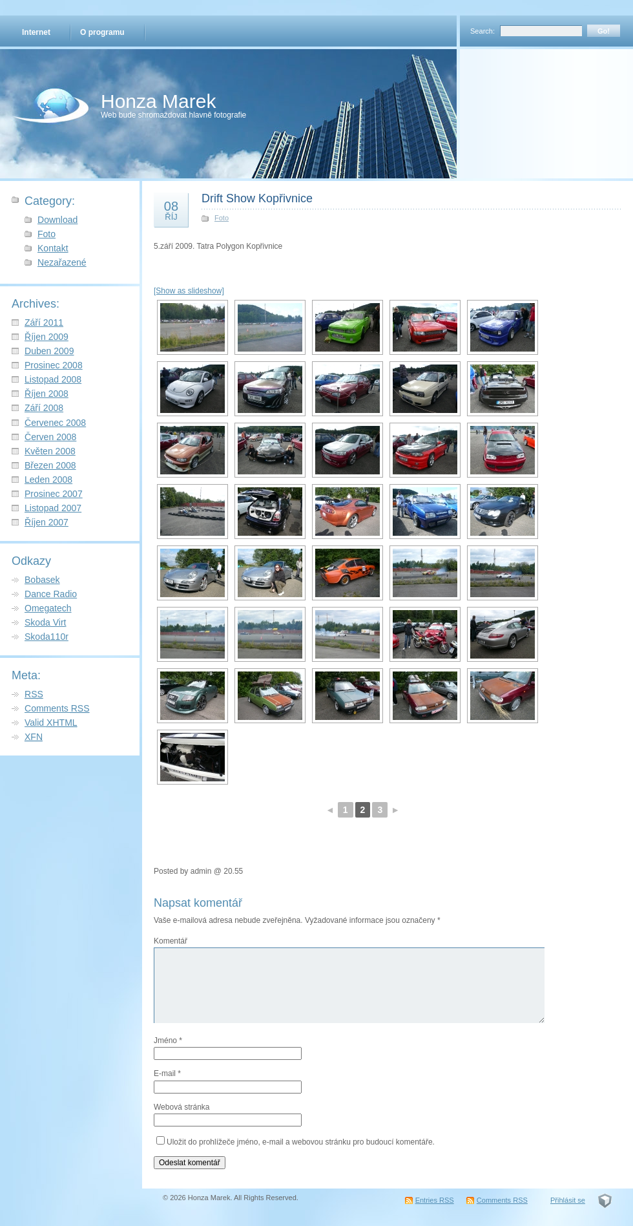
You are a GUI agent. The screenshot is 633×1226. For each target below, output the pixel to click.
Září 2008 (44, 408)
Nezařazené (62, 262)
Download (57, 220)
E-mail (167, 1073)
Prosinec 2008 (54, 365)
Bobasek (42, 580)
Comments (57, 708)
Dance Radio (51, 594)
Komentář (170, 941)
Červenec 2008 (55, 422)
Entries (434, 1200)
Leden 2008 (48, 479)
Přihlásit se (567, 1200)
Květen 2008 (50, 451)
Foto (46, 234)
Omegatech (48, 608)
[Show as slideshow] (189, 290)
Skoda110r (46, 636)
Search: (482, 31)
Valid (51, 722)
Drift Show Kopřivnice (257, 198)
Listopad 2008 (53, 379)
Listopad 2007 (53, 508)
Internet (36, 32)
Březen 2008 (50, 465)
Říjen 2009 (46, 337)
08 (171, 210)
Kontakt (52, 248)
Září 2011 (44, 322)
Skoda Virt (45, 622)
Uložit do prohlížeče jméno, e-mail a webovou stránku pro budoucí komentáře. (301, 1142)
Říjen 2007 (46, 522)
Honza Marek (158, 101)
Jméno (168, 1040)
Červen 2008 (50, 437)
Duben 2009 (49, 351)
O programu (102, 32)
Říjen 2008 (46, 393)
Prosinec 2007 (54, 494)
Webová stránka (182, 1107)
